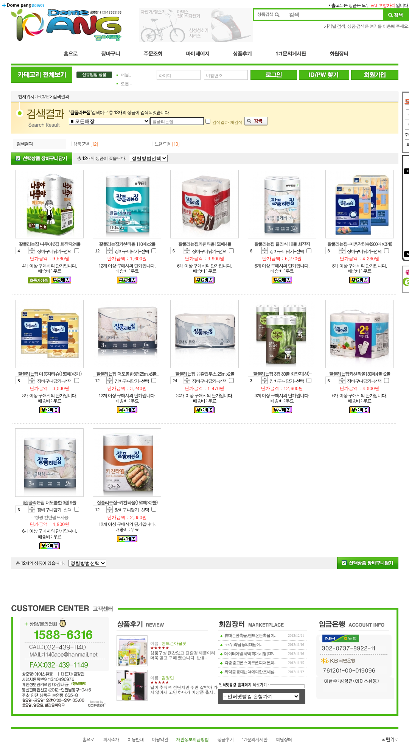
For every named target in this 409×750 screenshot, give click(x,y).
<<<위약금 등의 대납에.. (242, 645)
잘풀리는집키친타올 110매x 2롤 (127, 244)
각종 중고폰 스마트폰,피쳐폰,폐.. (249, 663)
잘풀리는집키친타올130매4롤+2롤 (359, 373)
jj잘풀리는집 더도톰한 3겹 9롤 (49, 502)
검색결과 (25, 143)
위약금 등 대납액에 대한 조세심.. (249, 672)
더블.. (126, 75)
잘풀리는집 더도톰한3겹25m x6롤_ (127, 373)
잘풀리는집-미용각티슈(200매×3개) (359, 244)
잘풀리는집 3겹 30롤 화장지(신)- (282, 373)
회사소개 (111, 739)
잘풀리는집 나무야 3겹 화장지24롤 (50, 244)
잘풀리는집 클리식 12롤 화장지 (282, 244)
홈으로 (88, 739)
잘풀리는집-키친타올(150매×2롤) (126, 502)
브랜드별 (162, 143)
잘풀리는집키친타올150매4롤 (204, 244)
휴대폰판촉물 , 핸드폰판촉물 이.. (249, 635)
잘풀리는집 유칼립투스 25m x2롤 (204, 373)
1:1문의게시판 (254, 739)
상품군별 (81, 143)
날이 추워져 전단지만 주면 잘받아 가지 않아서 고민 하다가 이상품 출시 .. (184, 689)
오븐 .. (126, 84)
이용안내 (136, 739)
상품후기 (226, 739)
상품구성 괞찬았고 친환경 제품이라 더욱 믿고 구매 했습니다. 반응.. (183, 655)
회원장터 (284, 739)
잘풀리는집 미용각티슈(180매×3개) (49, 373)
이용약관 (160, 739)
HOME (42, 96)
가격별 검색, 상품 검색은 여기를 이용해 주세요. (366, 26)
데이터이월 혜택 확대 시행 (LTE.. (249, 654)
